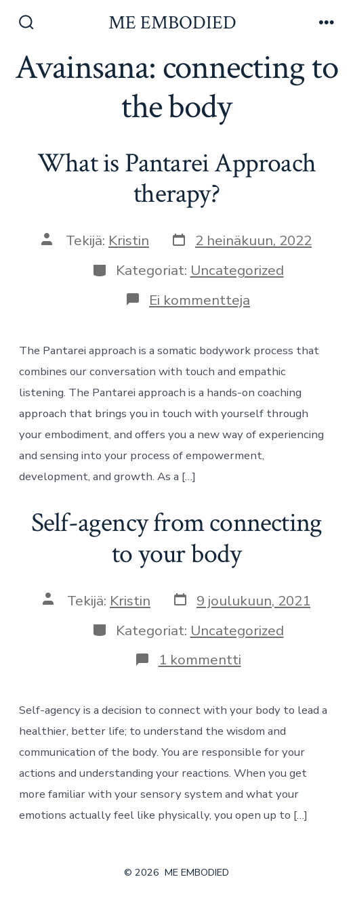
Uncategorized (237, 270)
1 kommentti (200, 659)
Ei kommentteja (199, 300)
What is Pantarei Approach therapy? (176, 179)
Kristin (128, 240)
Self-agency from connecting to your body (177, 538)
